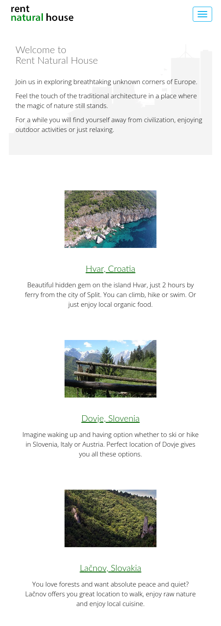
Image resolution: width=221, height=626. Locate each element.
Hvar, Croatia (110, 268)
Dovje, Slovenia (110, 418)
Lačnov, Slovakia (110, 567)
